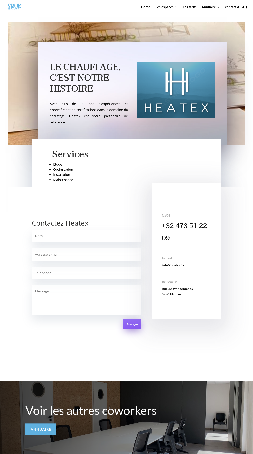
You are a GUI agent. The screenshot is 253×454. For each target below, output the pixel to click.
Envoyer (132, 324)
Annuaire (209, 7)
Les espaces (164, 7)
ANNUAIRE (41, 431)
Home (145, 7)
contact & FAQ (236, 7)
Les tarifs (190, 7)
